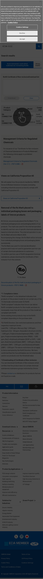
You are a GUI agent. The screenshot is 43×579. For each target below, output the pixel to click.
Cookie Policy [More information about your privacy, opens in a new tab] (13, 22)
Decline (22, 32)
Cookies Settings (22, 26)
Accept (22, 38)
